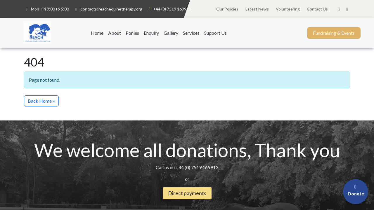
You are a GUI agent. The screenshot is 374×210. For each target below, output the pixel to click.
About (114, 33)
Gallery (171, 33)
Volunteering (288, 8)
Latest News (257, 8)
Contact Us (317, 8)
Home (97, 33)
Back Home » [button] (41, 101)
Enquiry (151, 33)
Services (191, 33)
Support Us (215, 33)
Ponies (132, 33)
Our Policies (227, 8)
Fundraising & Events (334, 33)
